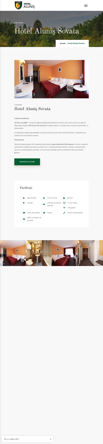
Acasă (62, 43)
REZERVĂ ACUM (27, 162)
